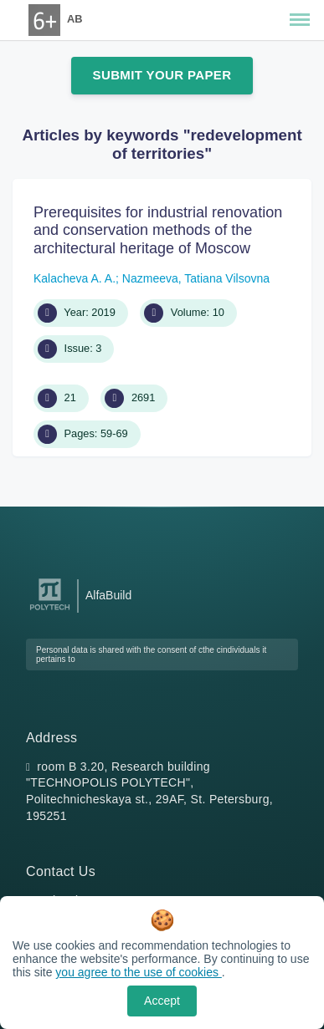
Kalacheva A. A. (74, 278)
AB (74, 19)
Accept (162, 1000)
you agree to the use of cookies (138, 972)
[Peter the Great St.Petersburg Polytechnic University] (50, 611)
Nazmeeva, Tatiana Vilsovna (196, 278)
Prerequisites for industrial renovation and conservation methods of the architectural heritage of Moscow (157, 230)
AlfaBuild (108, 595)
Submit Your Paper (162, 75)
